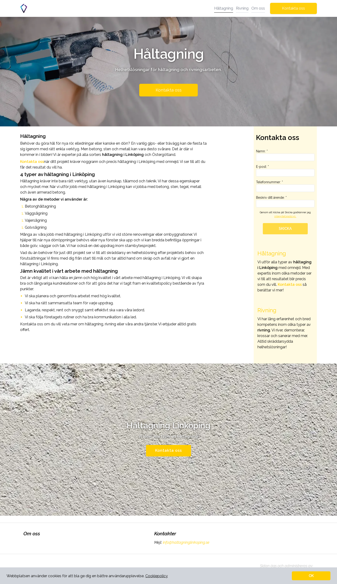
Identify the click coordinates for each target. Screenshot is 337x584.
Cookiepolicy (156, 576)
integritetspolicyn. (285, 216)
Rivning (242, 8)
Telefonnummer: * (285, 186)
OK (311, 575)
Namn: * (285, 155)
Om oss (258, 8)
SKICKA (285, 228)
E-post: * (285, 170)
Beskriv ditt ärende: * (285, 201)
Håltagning (223, 8)
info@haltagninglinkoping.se (185, 542)
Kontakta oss (293, 8)
